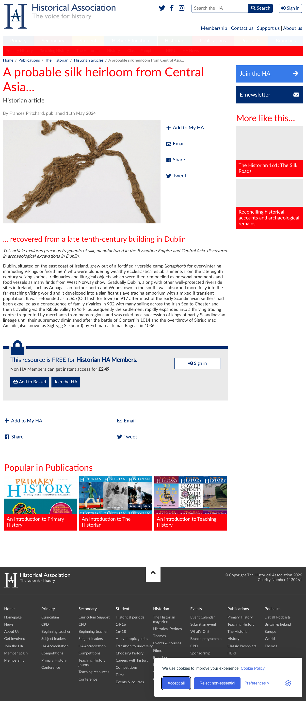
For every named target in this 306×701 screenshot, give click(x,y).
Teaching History (54, 51)
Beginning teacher (55, 632)
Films (120, 675)
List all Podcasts (278, 617)
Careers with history (132, 660)
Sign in (197, 363)
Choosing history (130, 653)
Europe (270, 632)
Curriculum (50, 617)
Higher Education (130, 40)
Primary (18, 40)
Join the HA (65, 382)
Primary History (19, 51)
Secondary (53, 40)
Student (88, 40)
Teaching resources (94, 672)
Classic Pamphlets (143, 51)
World (270, 639)
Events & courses (130, 682)
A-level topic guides (132, 639)
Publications (213, 40)
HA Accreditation (54, 646)
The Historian (88, 51)
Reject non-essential (217, 683)
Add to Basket (29, 381)
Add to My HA (184, 128)
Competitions (52, 653)
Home (8, 60)
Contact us (242, 28)
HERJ (170, 51)
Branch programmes (206, 639)
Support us (268, 28)
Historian (174, 40)
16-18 (121, 632)
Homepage (13, 617)
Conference (50, 667)
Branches (286, 40)
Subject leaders (53, 639)
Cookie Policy (253, 668)
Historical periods (130, 617)
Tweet (175, 176)
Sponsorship (200, 653)
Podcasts (250, 40)
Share (175, 160)
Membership (214, 28)
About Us (11, 632)
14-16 (121, 624)
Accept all (176, 683)
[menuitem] (18, 41)
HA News (191, 51)
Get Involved (14, 639)
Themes (159, 636)
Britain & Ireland (278, 624)
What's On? (199, 632)
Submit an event (203, 624)
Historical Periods (167, 629)
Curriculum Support (94, 617)
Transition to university (134, 646)
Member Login (16, 653)
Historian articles (88, 60)
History (113, 51)
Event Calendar (202, 617)
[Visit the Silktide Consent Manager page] (288, 683)
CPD (45, 624)
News (9, 624)
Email (175, 144)
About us (292, 28)
